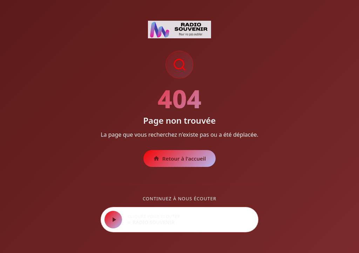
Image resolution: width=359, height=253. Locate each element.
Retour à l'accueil (179, 158)
